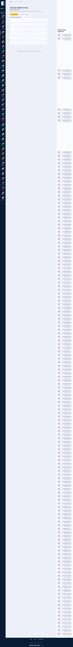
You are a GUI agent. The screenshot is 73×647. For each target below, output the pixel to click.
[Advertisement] (28, 65)
